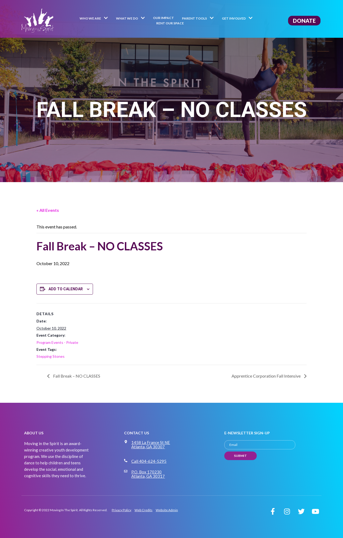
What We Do (130, 18)
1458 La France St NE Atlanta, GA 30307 (150, 444)
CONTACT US (136, 433)
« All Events (47, 210)
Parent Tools (198, 18)
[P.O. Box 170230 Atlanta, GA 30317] (125, 471)
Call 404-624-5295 (148, 461)
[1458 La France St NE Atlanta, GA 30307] (125, 441)
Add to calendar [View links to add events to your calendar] (66, 289)
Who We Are (94, 18)
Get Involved (237, 18)
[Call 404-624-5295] (125, 460)
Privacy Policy (121, 510)
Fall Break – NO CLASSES (76, 375)
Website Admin (167, 510)
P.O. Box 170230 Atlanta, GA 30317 (148, 474)
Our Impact (163, 18)
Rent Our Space (170, 23)
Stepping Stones (50, 356)
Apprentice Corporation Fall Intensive (266, 375)
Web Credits (143, 510)
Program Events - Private (57, 342)
